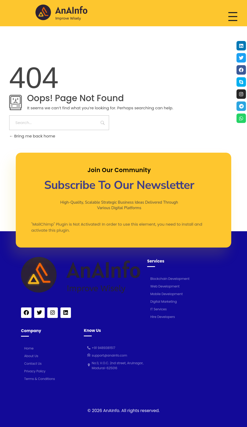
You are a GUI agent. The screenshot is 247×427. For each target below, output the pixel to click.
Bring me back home (32, 136)
